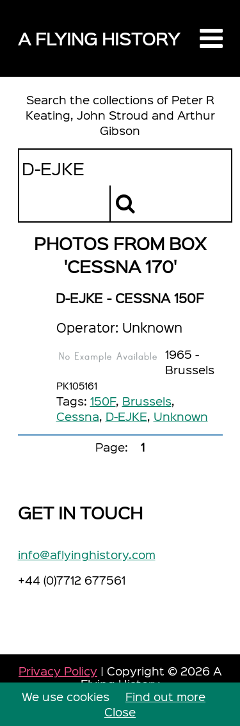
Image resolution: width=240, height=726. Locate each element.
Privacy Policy (58, 671)
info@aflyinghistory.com (87, 554)
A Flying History (99, 38)
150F (103, 401)
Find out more (165, 696)
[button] (211, 38)
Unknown (181, 416)
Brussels (147, 401)
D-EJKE (126, 416)
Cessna (77, 416)
